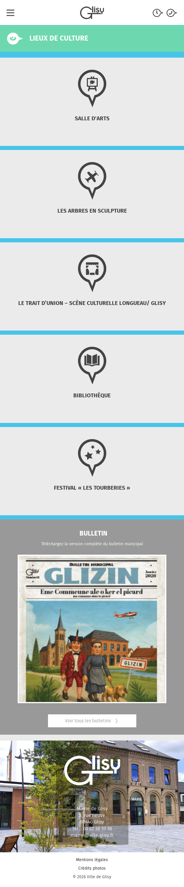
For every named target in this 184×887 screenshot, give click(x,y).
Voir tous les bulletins (92, 720)
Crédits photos (92, 868)
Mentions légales (92, 860)
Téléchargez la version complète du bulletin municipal (92, 544)
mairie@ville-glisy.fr (92, 835)
